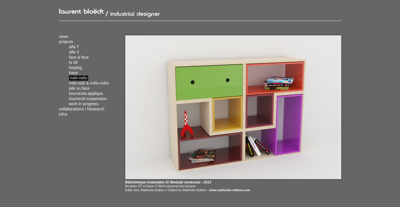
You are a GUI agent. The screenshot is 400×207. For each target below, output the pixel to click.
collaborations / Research (82, 109)
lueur (73, 72)
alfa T (74, 47)
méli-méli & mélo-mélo (89, 83)
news (64, 36)
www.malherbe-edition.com (229, 190)
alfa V (74, 52)
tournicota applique (86, 93)
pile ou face (79, 88)
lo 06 (73, 62)
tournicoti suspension (88, 98)
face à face (79, 57)
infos (63, 114)
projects (66, 41)
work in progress (84, 103)
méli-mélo (79, 78)
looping (75, 67)
